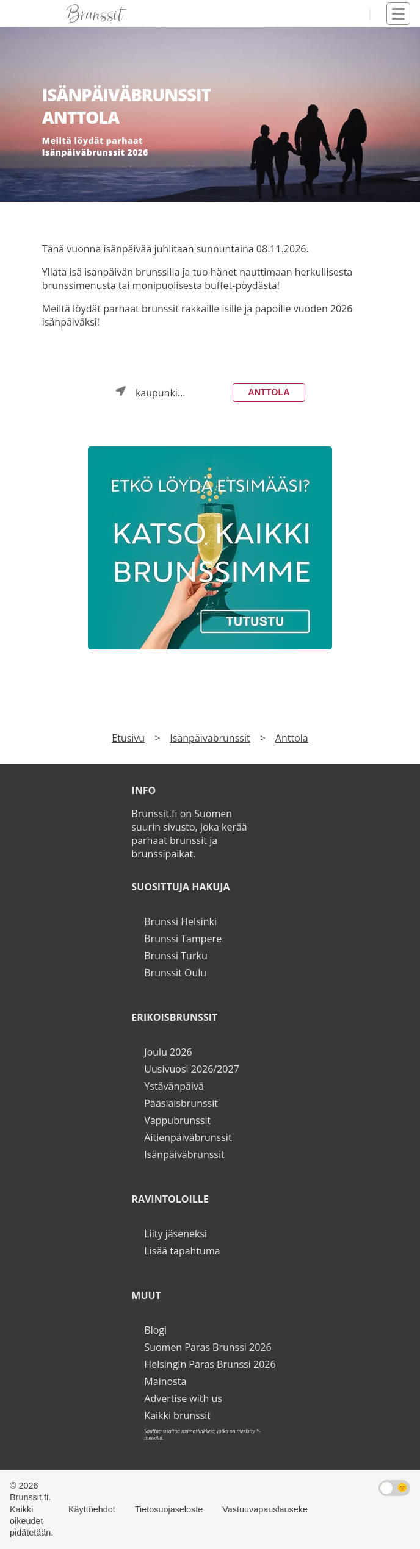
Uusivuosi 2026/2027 (191, 1069)
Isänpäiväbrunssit (184, 1154)
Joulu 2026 (168, 1052)
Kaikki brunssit (177, 1415)
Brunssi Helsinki (180, 921)
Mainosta (165, 1381)
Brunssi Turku (175, 955)
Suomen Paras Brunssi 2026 (207, 1347)
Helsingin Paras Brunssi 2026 (209, 1364)
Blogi (155, 1330)
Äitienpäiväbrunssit (187, 1137)
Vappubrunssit (177, 1120)
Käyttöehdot (91, 1509)
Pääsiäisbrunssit (181, 1103)
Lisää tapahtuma (182, 1250)
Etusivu (128, 738)
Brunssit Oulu (175, 972)
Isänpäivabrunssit (210, 738)
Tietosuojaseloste (169, 1509)
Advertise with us (183, 1398)
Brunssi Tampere (183, 938)
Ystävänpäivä (173, 1086)
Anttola (268, 392)
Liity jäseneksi (175, 1233)
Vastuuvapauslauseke (265, 1509)
